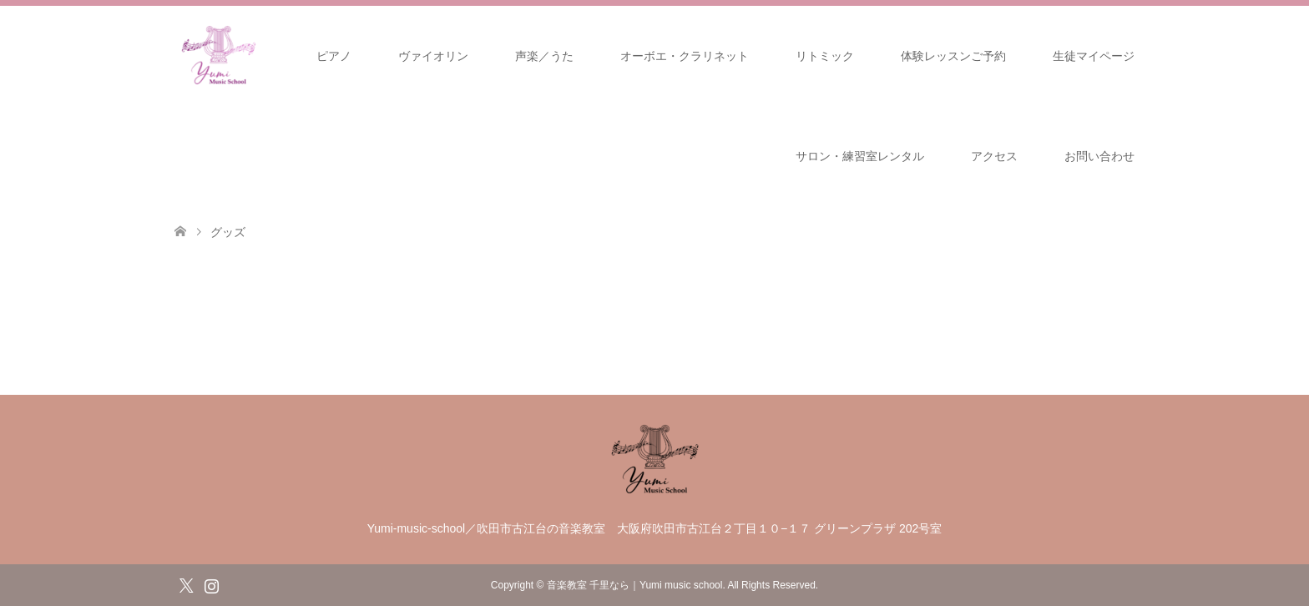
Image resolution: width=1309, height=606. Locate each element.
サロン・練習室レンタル (860, 156)
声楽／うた (544, 56)
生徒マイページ (1094, 56)
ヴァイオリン (433, 56)
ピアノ (333, 56)
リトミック (825, 56)
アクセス (994, 156)
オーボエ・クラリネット (684, 56)
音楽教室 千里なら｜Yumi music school (635, 585)
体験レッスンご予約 (953, 56)
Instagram (211, 584)
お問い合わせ (1099, 156)
